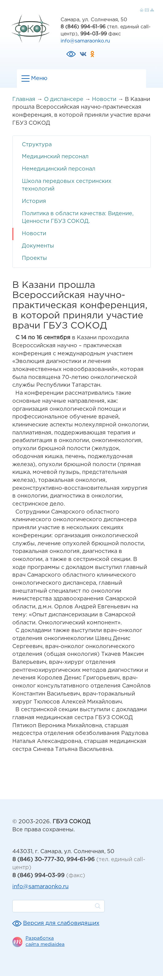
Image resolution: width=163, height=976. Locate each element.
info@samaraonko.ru (85, 41)
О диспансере (63, 99)
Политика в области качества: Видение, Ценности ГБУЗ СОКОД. (77, 217)
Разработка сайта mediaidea (45, 941)
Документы (38, 246)
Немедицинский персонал (58, 169)
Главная (23, 99)
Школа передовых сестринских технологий (66, 185)
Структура (37, 144)
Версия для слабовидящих (61, 923)
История (34, 201)
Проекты (34, 258)
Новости (104, 99)
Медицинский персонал (55, 156)
